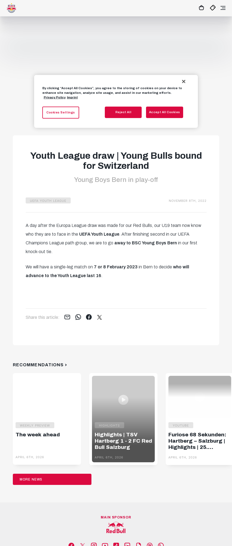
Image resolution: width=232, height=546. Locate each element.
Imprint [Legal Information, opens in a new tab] (72, 97)
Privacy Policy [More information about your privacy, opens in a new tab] (55, 97)
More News (31, 479)
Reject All (123, 112)
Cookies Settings (60, 112)
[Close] (184, 82)
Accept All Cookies (164, 112)
